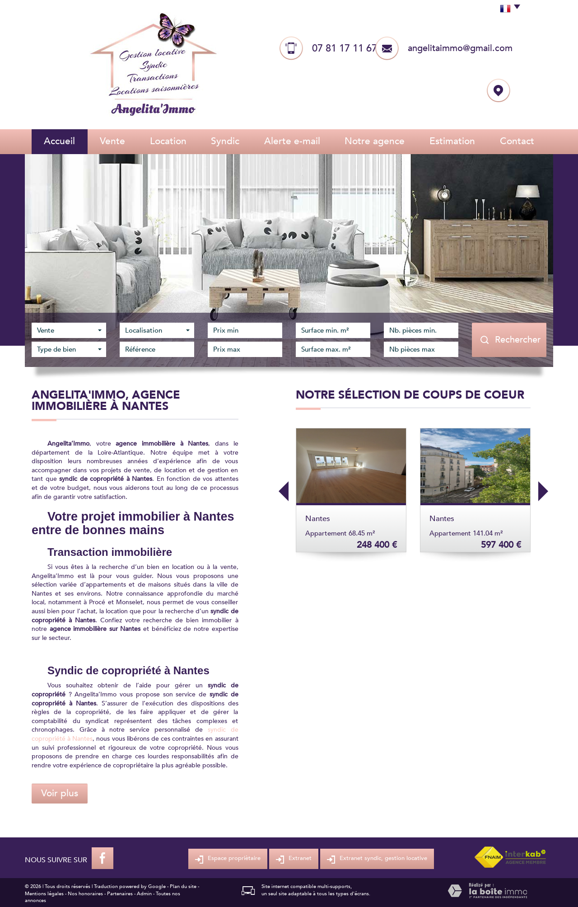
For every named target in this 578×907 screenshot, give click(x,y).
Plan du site (183, 886)
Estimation (452, 141)
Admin (144, 893)
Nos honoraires (85, 893)
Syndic (225, 141)
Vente (112, 141)
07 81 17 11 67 (344, 48)
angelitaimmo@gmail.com (460, 48)
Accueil (59, 141)
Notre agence (375, 141)
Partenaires (120, 893)
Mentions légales (44, 893)
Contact (517, 141)
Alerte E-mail (292, 141)
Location (168, 141)
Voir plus (59, 793)
